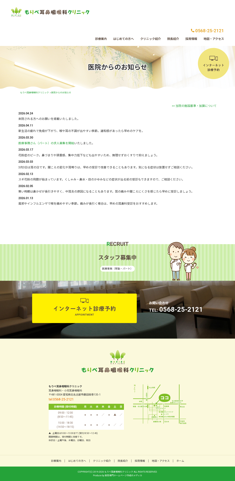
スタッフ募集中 (117, 257)
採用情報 (191, 39)
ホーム (180, 460)
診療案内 (101, 39)
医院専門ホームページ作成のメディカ (123, 475)
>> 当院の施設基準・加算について (194, 106)
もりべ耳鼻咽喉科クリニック (34, 92)
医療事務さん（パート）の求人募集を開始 (46, 143)
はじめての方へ (123, 39)
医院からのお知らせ (61, 92)
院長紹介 (173, 39)
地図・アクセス (214, 39)
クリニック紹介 (150, 39)
